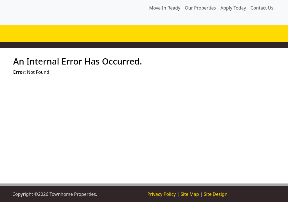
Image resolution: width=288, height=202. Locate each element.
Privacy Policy (161, 194)
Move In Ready (164, 8)
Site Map (190, 194)
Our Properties (200, 8)
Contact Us (262, 8)
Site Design (215, 194)
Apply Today (233, 8)
